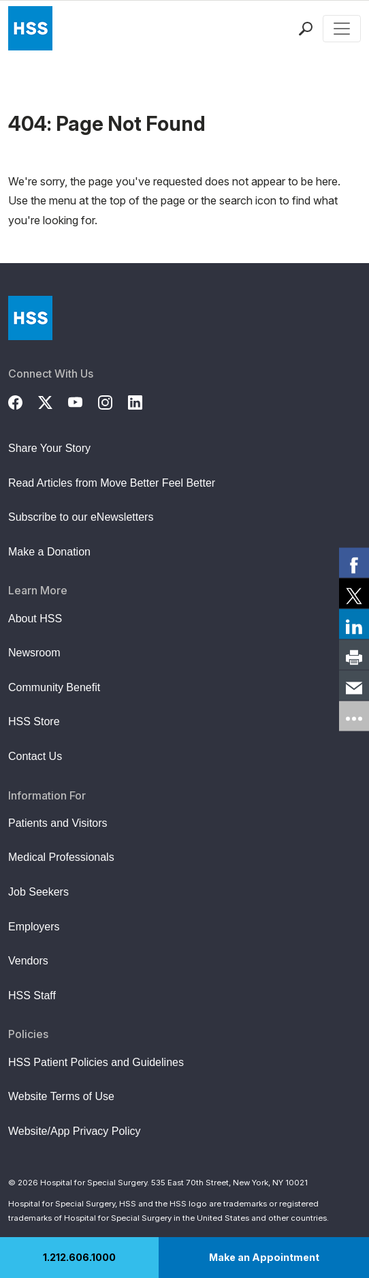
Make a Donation (49, 552)
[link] (354, 562)
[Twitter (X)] (53, 401)
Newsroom (34, 652)
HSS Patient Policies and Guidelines (96, 1062)
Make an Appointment (264, 1257)
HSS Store (34, 721)
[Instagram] (113, 401)
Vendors (28, 961)
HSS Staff (32, 995)
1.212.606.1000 (79, 1257)
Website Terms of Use (61, 1096)
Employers (34, 926)
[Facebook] (23, 401)
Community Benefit (54, 687)
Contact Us (35, 756)
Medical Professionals (61, 857)
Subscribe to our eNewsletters (80, 517)
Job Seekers (38, 892)
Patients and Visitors (58, 823)
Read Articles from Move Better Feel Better (111, 483)
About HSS (35, 618)
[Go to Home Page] (30, 318)
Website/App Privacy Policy (74, 1131)
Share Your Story (49, 448)
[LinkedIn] (143, 401)
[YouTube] (83, 401)
